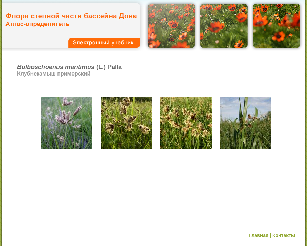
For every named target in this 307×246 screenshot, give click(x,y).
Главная (258, 235)
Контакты (283, 235)
